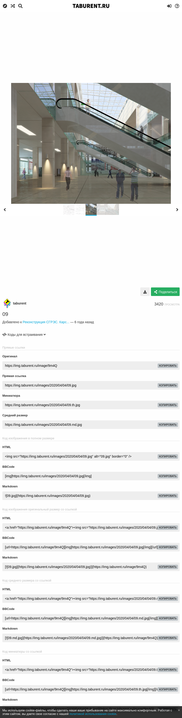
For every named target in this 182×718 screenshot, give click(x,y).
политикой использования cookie (92, 714)
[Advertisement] (91, 47)
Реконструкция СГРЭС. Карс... (46, 322)
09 (5, 314)
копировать (168, 365)
